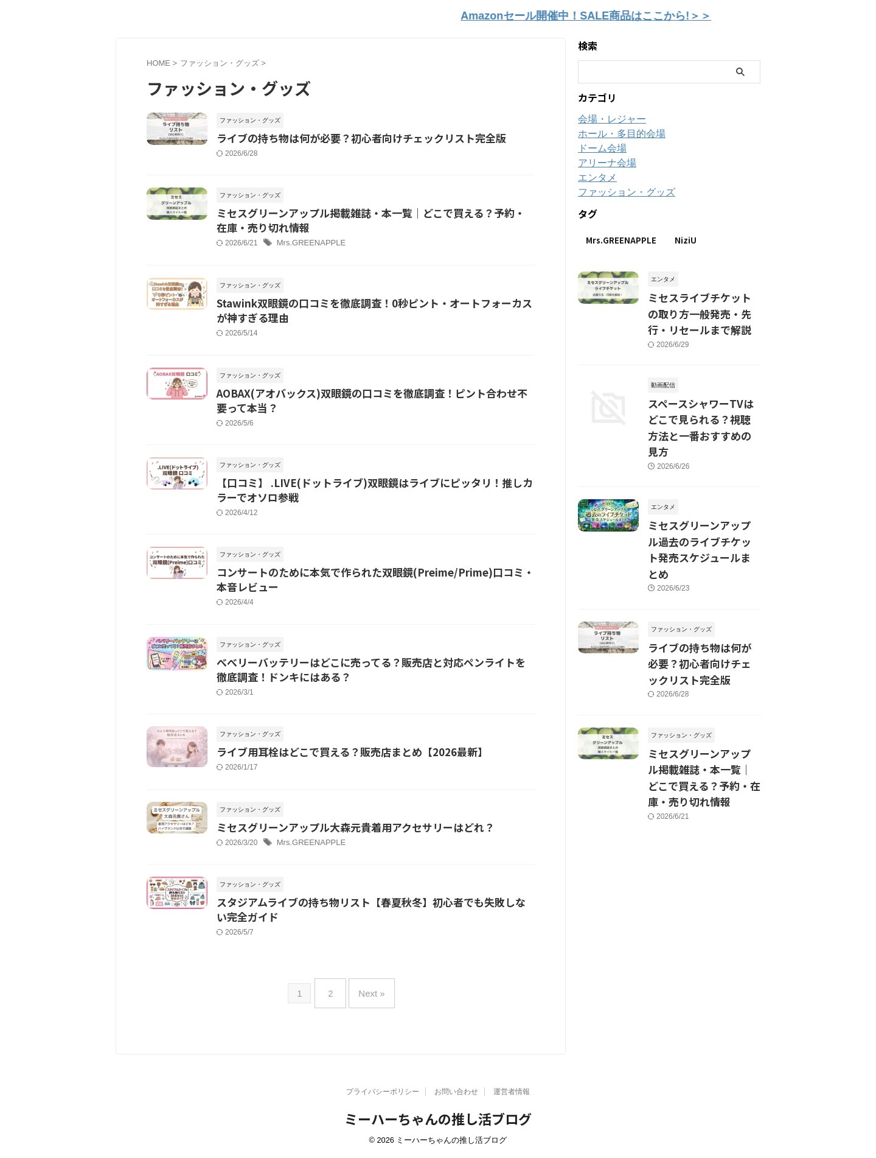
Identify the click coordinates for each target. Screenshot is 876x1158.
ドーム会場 (599, 145)
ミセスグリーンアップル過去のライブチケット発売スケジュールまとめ (703, 508)
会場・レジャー (608, 116)
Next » (368, 1005)
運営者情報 (511, 1092)
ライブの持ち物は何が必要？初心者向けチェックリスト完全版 (353, 135)
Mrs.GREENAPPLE (309, 243)
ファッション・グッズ (620, 189)
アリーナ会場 (603, 160)
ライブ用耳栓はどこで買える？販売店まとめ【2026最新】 (344, 765)
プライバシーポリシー (382, 1092)
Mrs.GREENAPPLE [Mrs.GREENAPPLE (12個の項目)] (621, 237)
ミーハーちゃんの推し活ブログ (438, 1119)
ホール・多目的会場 (616, 131)
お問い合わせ (456, 1092)
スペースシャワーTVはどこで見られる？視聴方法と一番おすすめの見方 (704, 408)
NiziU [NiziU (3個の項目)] (686, 237)
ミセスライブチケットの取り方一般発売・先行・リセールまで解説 (703, 307)
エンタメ (595, 175)
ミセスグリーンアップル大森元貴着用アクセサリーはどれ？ (347, 841)
